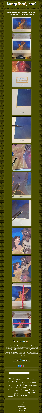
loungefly (28, 390)
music (28, 387)
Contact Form (21, 406)
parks (23, 382)
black (24, 379)
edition (28, 385)
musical (10, 393)
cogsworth (14, 385)
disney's (15, 387)
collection (24, 393)
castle (15, 393)
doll (29, 378)
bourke (11, 387)
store (29, 382)
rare (34, 382)
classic (8, 385)
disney (20, 384)
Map (21, 404)
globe (24, 387)
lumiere (34, 390)
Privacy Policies (22, 408)
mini (19, 382)
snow (33, 379)
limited (24, 395)
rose (20, 387)
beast (11, 378)
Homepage (21, 402)
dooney (17, 390)
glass (18, 393)
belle (16, 395)
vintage (35, 385)
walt (21, 390)
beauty (12, 381)
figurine (31, 392)
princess (32, 396)
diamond (11, 390)
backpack (18, 379)
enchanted (10, 396)
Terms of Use (21, 410)
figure (32, 387)
